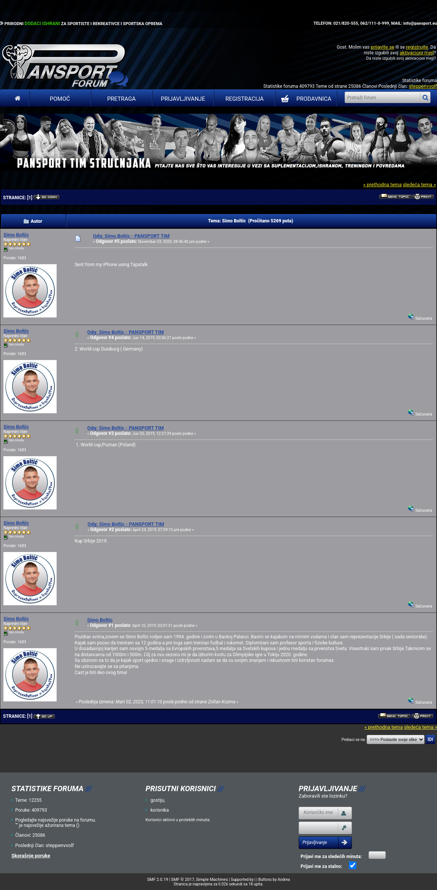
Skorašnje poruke (30, 855)
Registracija (244, 98)
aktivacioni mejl (416, 53)
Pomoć (60, 98)
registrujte (417, 47)
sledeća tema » (419, 184)
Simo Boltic (16, 235)
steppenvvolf (423, 86)
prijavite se (382, 47)
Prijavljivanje (183, 98)
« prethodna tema (382, 184)
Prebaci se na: (354, 740)
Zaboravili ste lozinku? (323, 796)
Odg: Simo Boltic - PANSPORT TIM (131, 236)
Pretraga (121, 98)
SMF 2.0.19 (157, 879)
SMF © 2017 (182, 879)
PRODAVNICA (304, 99)
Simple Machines (212, 879)
